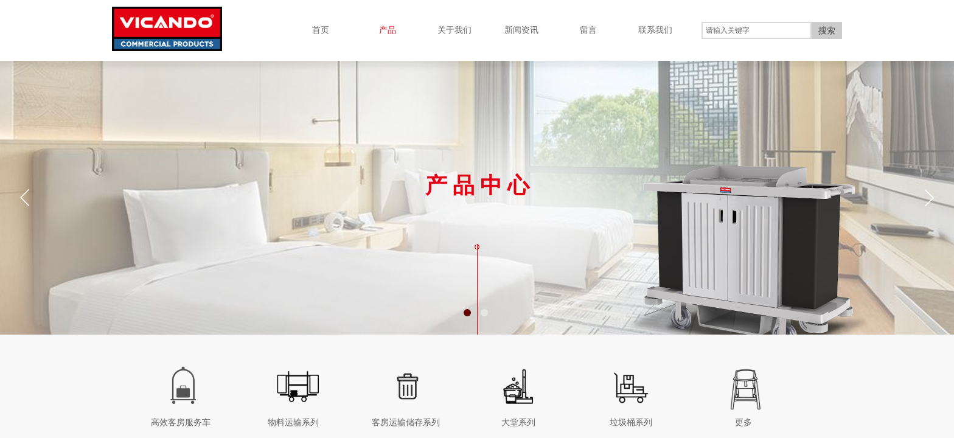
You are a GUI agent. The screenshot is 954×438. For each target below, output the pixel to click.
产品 (387, 30)
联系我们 (655, 30)
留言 (588, 30)
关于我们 (454, 30)
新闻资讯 (521, 30)
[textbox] (757, 30)
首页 (320, 30)
